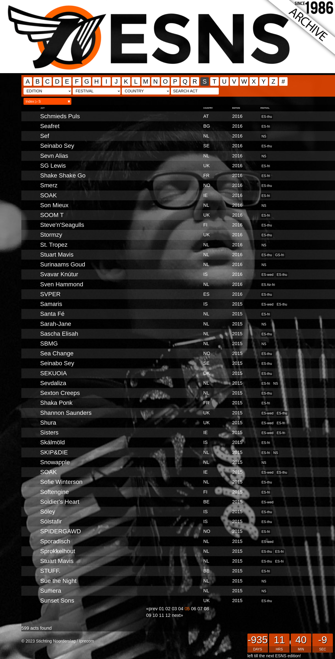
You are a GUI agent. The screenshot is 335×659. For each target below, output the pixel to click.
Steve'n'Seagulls (62, 225)
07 (200, 608)
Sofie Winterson (61, 482)
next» (177, 615)
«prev (152, 608)
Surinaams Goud (62, 264)
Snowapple (55, 462)
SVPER (50, 294)
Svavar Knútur (59, 274)
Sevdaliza (53, 383)
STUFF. (50, 570)
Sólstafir (51, 521)
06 (194, 608)
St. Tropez (54, 244)
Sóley (47, 511)
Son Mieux (54, 205)
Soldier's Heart (59, 501)
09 (149, 615)
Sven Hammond (61, 284)
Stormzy (51, 234)
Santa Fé (52, 313)
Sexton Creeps (60, 393)
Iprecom (86, 641)
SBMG (49, 343)
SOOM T (52, 215)
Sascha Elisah (59, 333)
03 (175, 608)
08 (206, 608)
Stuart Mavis (56, 254)
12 (168, 615)
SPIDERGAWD (60, 531)
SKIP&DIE (54, 452)
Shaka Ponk (56, 402)
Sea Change (56, 353)
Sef (44, 136)
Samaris (51, 304)
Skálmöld (52, 442)
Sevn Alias (54, 155)
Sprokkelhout (57, 551)
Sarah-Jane (55, 324)
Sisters (49, 432)
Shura (48, 422)
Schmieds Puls (60, 116)
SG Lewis (53, 165)
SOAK (48, 195)
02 (168, 608)
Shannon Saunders (65, 412)
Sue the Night (58, 581)
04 (181, 608)
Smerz (48, 185)
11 (162, 615)
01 (162, 608)
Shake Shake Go (62, 175)
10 (156, 615)
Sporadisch (55, 541)
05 (188, 608)
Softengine (54, 492)
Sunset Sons (57, 600)
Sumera (50, 590)
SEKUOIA (53, 373)
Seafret (50, 126)
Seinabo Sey (57, 145)
